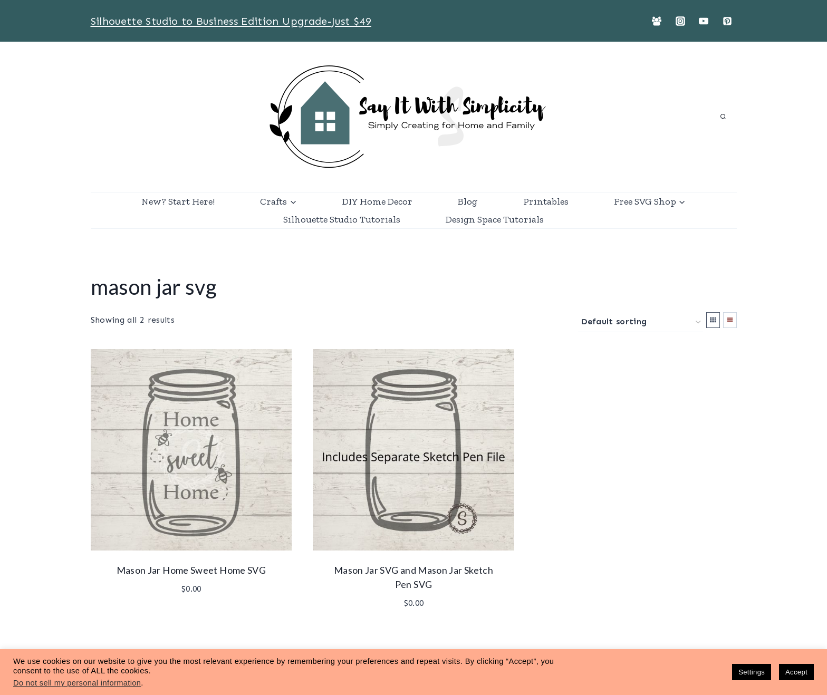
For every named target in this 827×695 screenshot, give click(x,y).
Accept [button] (796, 672)
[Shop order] (640, 322)
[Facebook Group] (656, 21)
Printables (546, 201)
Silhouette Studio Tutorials (341, 219)
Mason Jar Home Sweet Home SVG (191, 570)
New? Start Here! (178, 201)
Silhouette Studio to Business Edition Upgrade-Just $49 (231, 21)
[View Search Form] (723, 117)
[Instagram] (680, 21)
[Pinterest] (727, 21)
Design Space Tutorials (495, 219)
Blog (467, 201)
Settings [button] (751, 672)
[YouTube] (703, 21)
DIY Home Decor (377, 201)
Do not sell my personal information (77, 683)
